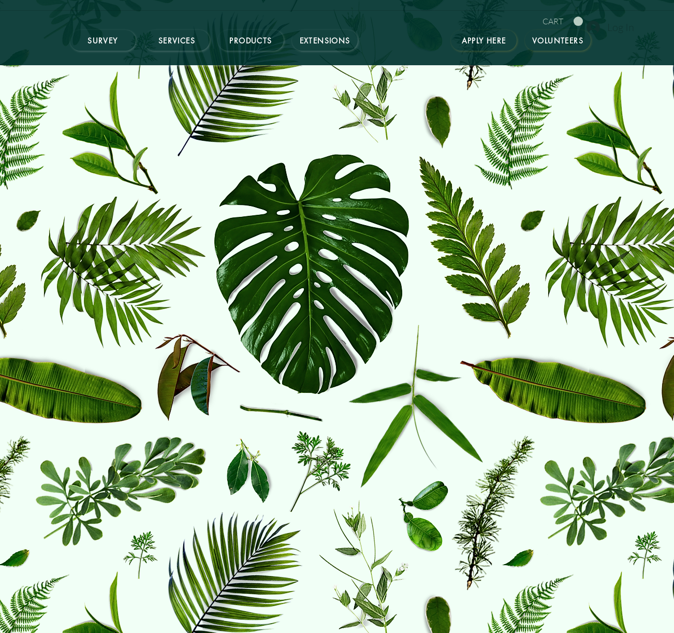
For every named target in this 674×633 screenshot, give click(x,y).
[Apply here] (484, 40)
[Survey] (103, 40)
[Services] (177, 40)
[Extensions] (325, 40)
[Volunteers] (558, 40)
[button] (563, 21)
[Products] (251, 40)
